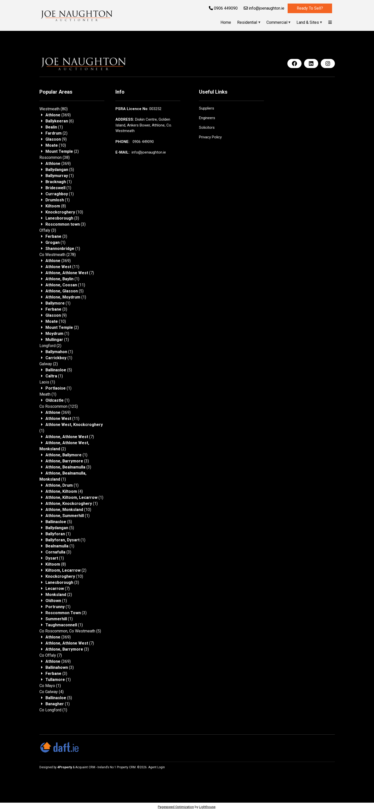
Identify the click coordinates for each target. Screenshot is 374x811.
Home (225, 22)
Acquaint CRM (85, 767)
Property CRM (126, 767)
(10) (55, 145)
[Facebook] (294, 63)
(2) (56, 133)
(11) (62, 266)
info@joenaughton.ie (264, 8)
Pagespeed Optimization (176, 807)
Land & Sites (307, 22)
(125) (58, 406)
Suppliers (206, 108)
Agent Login (156, 767)
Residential (247, 22)
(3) (62, 218)
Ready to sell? (310, 8)
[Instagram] (328, 63)
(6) (59, 121)
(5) (59, 169)
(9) (56, 139)
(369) (58, 115)
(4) (64, 491)
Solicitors (207, 127)
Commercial (276, 22)
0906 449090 (223, 8)
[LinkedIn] (311, 63)
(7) (69, 272)
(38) (54, 157)
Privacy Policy (210, 137)
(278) (57, 254)
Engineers (207, 118)
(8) (55, 206)
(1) (54, 127)
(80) (53, 108)
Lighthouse (207, 807)
